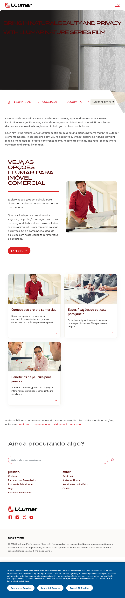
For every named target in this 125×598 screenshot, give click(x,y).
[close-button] (119, 5)
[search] (58, 460)
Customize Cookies (21, 588)
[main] (62, 580)
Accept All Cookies (80, 588)
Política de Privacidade (20, 484)
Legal (11, 488)
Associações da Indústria (75, 484)
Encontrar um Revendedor (22, 480)
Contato (12, 476)
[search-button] (112, 460)
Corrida (66, 488)
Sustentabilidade (71, 480)
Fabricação (68, 476)
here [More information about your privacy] (27, 581)
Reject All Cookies (50, 588)
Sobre (66, 472)
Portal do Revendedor (19, 492)
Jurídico (14, 472)
